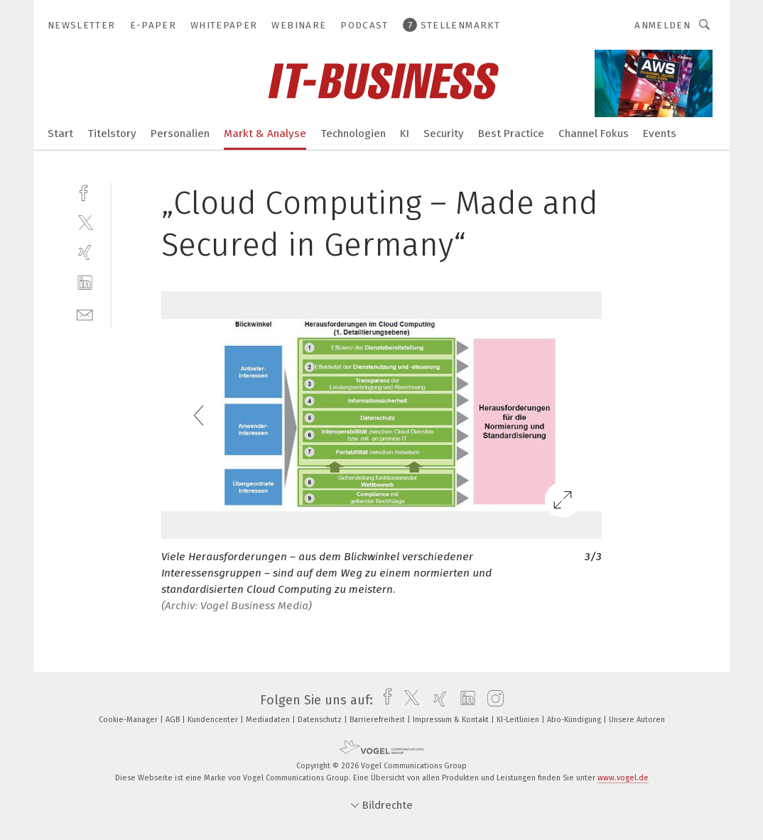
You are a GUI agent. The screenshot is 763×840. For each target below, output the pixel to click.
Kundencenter (214, 719)
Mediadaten (269, 719)
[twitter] (85, 222)
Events (659, 133)
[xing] (85, 252)
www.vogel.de (623, 777)
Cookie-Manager (129, 719)
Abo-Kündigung (575, 719)
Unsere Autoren (637, 719)
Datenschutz (321, 719)
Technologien (353, 133)
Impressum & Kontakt (452, 719)
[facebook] (85, 191)
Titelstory (111, 133)
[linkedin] (85, 283)
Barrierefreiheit (378, 719)
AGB (174, 719)
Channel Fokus (593, 133)
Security (443, 133)
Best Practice (511, 133)
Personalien (180, 133)
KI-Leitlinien (519, 719)
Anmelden (662, 25)
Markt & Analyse (265, 133)
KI (404, 133)
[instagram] (492, 700)
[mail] (85, 313)
